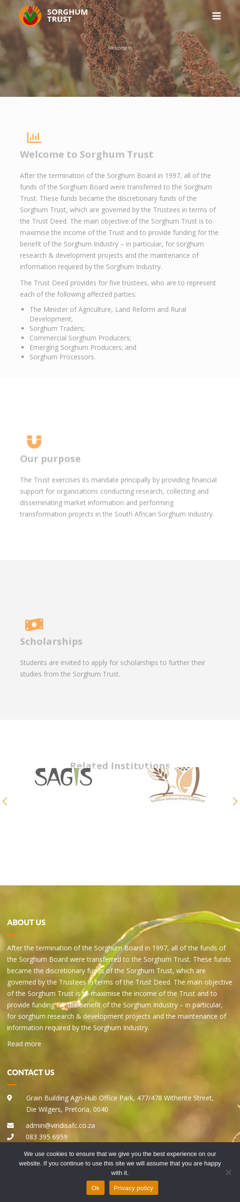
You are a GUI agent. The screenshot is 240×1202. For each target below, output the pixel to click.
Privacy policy (134, 1188)
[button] (5, 801)
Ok (95, 1188)
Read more (24, 1043)
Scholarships (51, 646)
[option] (63, 801)
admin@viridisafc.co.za (60, 1125)
